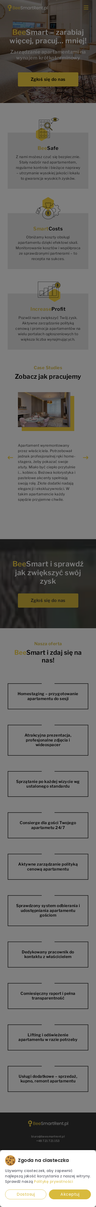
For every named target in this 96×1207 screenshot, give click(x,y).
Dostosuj (26, 1194)
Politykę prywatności (53, 1181)
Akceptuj (69, 1194)
